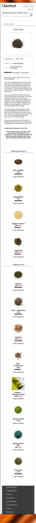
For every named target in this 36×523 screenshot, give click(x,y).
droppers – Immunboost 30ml (18, 393)
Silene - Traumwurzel (18, 365)
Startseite (6, 24)
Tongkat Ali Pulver (18, 224)
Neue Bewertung (24, 72)
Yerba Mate (18, 470)
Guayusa (18, 284)
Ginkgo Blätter (18, 197)
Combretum (18, 250)
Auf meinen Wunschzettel (16, 66)
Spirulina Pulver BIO (18, 444)
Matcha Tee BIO (18, 419)
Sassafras (18, 337)
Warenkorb (20, 12)
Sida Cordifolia (18, 170)
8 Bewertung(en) (16, 72)
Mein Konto (14, 12)
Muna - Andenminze (18, 310)
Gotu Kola (11, 24)
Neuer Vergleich (14, 68)
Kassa (26, 12)
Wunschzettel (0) (6, 12)
